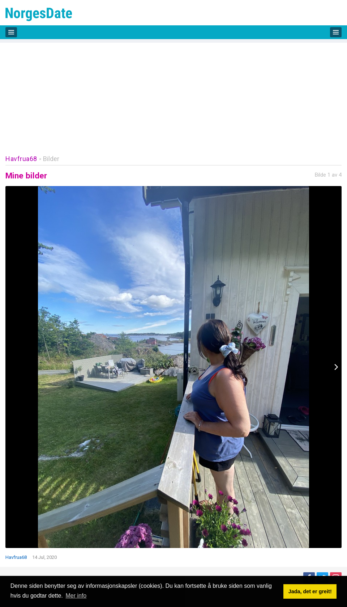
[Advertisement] (173, 93)
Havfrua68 (21, 159)
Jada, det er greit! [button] (310, 591)
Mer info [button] (75, 596)
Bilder (51, 159)
